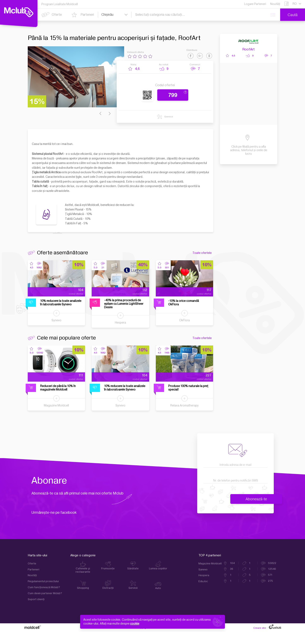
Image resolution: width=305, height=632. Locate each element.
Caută (293, 14)
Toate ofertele (202, 253)
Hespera (120, 322)
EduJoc (203, 581)
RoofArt (248, 49)
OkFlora (184, 320)
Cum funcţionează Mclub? (44, 587)
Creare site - (267, 628)
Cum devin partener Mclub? (45, 593)
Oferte (32, 563)
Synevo (56, 320)
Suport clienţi (36, 599)
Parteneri (33, 569)
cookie (134, 623)
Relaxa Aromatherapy (184, 405)
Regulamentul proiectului (43, 581)
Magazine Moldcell (56, 405)
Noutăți (32, 575)
